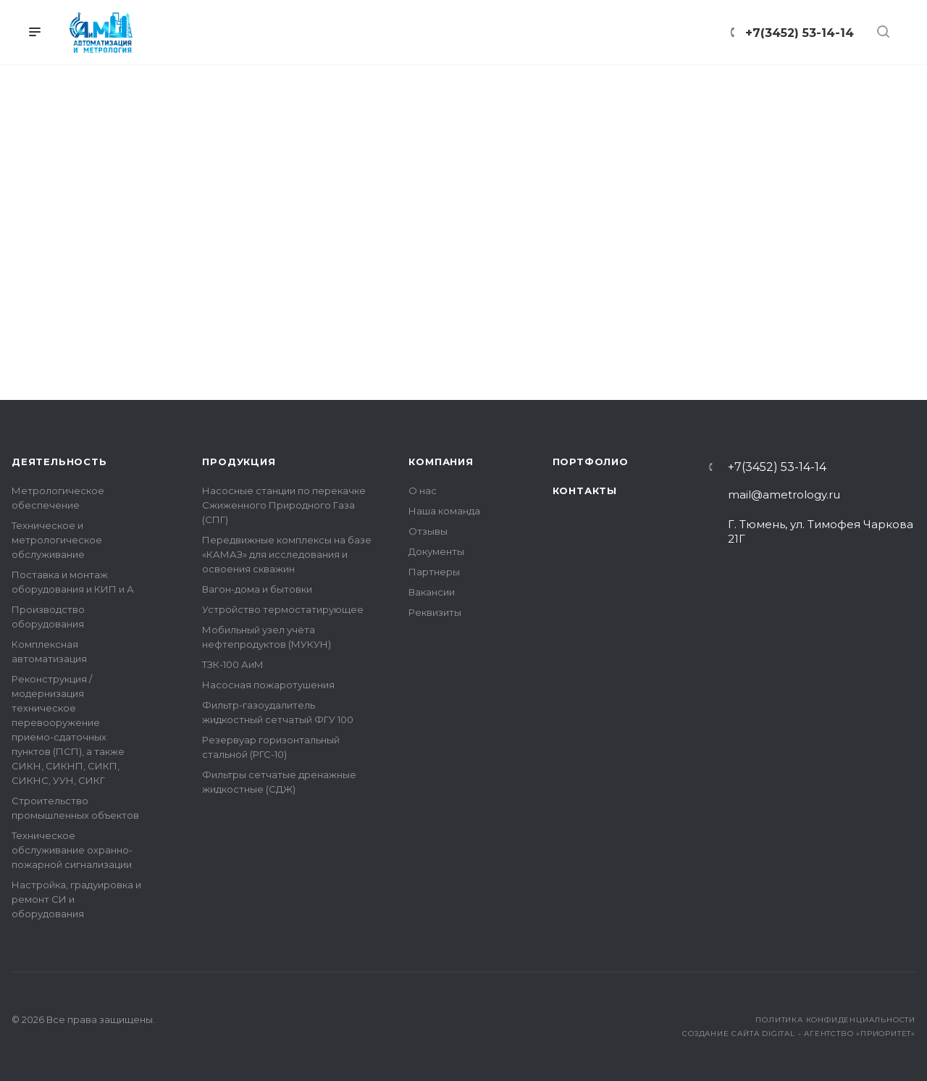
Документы (436, 551)
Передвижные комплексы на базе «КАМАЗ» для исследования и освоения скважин (287, 554)
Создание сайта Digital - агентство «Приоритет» (798, 1033)
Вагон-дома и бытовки (257, 589)
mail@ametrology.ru (784, 494)
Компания (440, 461)
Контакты (585, 490)
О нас (422, 490)
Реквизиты (434, 612)
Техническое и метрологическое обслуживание (57, 539)
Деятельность (59, 461)
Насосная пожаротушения (268, 684)
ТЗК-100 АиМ (233, 664)
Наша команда (444, 511)
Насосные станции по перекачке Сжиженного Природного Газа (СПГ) (284, 505)
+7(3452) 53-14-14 (777, 467)
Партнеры (434, 571)
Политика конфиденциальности (835, 1019)
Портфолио (591, 461)
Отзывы (428, 531)
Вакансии (431, 592)
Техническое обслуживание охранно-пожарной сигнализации (72, 850)
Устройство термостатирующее (283, 609)
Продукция (238, 461)
